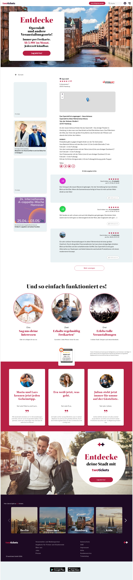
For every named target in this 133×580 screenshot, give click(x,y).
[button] (109, 3)
